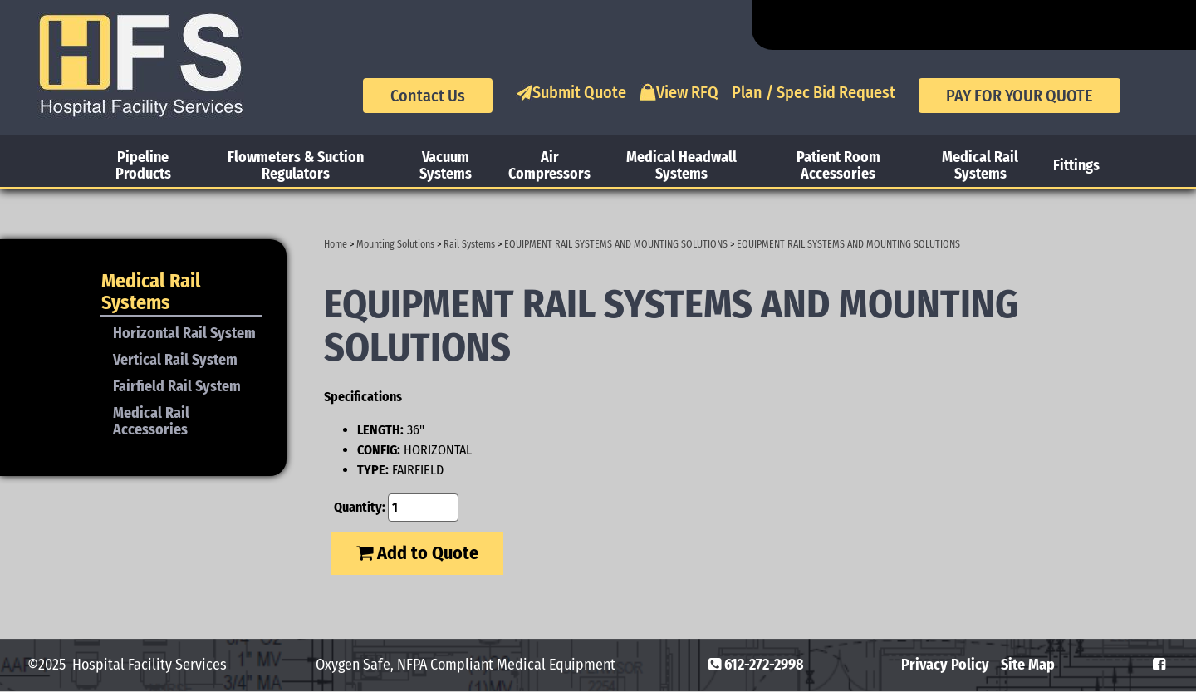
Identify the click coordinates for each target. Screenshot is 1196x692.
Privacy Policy (945, 664)
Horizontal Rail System (184, 333)
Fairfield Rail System (177, 386)
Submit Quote (571, 92)
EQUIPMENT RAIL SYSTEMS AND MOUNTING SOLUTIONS (616, 244)
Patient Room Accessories (838, 165)
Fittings (1076, 165)
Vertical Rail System (175, 360)
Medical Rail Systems (980, 165)
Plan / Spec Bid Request (813, 92)
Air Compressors (549, 165)
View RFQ (679, 92)
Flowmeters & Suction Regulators (296, 165)
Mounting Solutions (395, 244)
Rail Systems (469, 244)
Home (335, 244)
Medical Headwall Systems (681, 165)
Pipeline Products (143, 165)
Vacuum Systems (445, 165)
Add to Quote (417, 553)
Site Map (1028, 664)
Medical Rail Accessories (151, 421)
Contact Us (427, 96)
